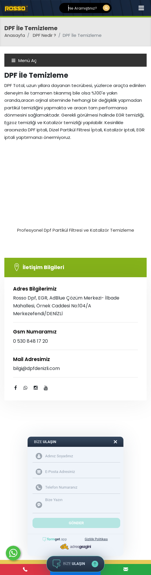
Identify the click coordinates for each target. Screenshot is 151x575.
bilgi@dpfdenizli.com (36, 368)
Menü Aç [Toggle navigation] (24, 60)
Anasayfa (14, 35)
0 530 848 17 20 (30, 341)
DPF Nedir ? (44, 35)
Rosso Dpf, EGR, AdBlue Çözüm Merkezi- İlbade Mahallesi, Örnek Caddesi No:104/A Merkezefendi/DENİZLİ (66, 306)
